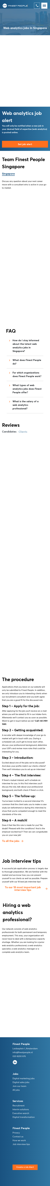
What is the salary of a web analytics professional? (23, 405)
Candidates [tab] (9, 431)
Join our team (19, 1086)
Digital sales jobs (21, 1082)
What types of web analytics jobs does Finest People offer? (25, 389)
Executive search (21, 1113)
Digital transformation (24, 1117)
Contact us (18, 1137)
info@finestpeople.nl (23, 1052)
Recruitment (19, 1106)
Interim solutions (21, 1109)
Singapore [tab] (8, 173)
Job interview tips (21, 1144)
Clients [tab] (23, 432)
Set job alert (25, 144)
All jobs (16, 1090)
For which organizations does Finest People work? (24, 374)
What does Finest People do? (24, 362)
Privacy (16, 1133)
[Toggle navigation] (44, 6)
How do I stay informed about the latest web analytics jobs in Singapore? (23, 346)
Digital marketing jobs (24, 1078)
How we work (19, 1140)
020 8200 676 (19, 1056)
